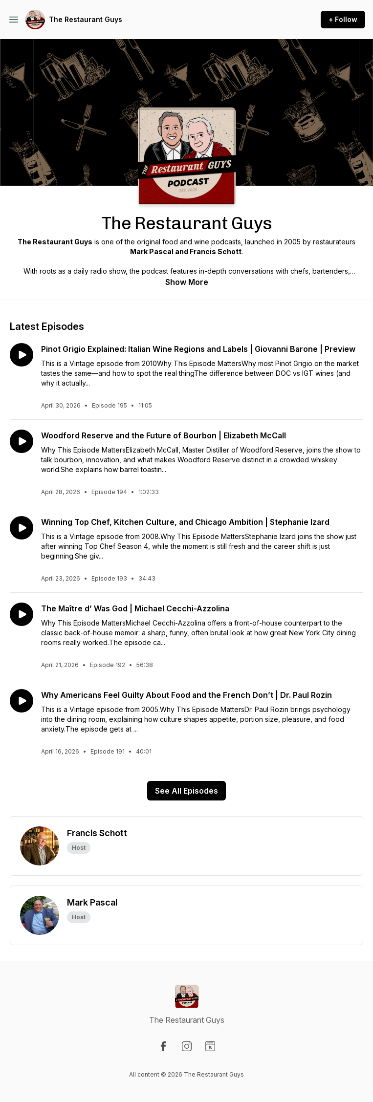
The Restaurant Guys (85, 19)
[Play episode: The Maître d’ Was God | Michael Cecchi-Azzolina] (21, 614)
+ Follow (343, 19)
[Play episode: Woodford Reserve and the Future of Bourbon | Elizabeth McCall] (21, 441)
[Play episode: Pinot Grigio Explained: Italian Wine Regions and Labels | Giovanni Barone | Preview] (21, 355)
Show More (186, 282)
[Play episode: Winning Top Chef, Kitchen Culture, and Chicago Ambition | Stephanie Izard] (21, 528)
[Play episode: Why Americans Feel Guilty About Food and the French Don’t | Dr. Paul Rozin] (21, 701)
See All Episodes (186, 791)
